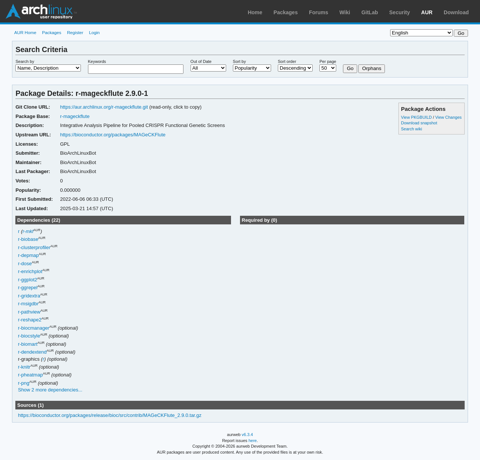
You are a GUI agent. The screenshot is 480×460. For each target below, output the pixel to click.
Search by (24, 61)
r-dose (25, 263)
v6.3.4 (247, 434)
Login (94, 32)
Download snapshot (419, 123)
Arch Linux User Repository (41, 11)
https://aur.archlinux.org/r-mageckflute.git (104, 107)
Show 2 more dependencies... (50, 390)
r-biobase (28, 239)
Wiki (345, 12)
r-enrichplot (30, 272)
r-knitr (24, 367)
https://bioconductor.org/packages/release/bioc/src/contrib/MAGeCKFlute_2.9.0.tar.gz (109, 415)
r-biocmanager (33, 328)
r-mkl (27, 231)
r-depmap (28, 255)
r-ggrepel (27, 288)
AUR (426, 12)
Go (350, 68)
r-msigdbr (28, 304)
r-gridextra (29, 296)
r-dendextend (32, 352)
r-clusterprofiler (34, 247)
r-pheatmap (30, 375)
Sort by (239, 61)
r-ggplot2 (27, 279)
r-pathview (29, 312)
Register (75, 32)
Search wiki (411, 129)
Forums (318, 12)
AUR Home (25, 32)
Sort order (287, 61)
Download (456, 12)
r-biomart (27, 344)
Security (399, 12)
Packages (286, 12)
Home (255, 12)
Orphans (371, 68)
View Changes (448, 117)
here (253, 440)
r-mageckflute (75, 116)
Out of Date (201, 61)
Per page (327, 61)
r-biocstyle (29, 336)
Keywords (97, 61)
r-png (23, 383)
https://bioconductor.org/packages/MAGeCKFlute (112, 134)
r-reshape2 (30, 320)
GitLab (369, 12)
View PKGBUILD (417, 117)
